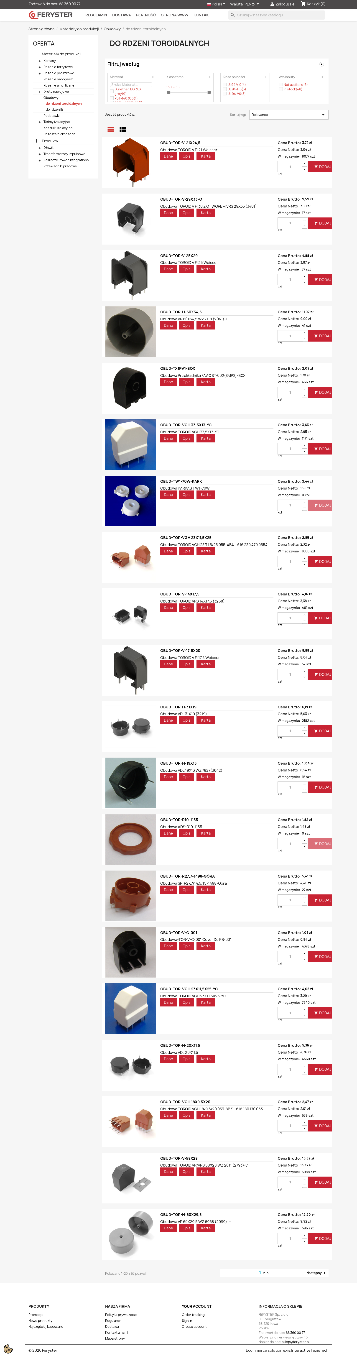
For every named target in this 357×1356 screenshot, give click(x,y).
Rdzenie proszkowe (58, 73)
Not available (296, 84)
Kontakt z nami (116, 1332)
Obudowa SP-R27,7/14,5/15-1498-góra (193, 883)
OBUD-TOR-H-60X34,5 (181, 311)
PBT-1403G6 (126, 98)
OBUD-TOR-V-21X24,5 (180, 142)
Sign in (187, 1320)
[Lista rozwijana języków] (217, 4)
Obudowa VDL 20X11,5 (179, 1052)
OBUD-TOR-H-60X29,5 (181, 1214)
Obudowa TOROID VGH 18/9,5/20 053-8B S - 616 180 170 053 (211, 1108)
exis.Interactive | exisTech (306, 1350)
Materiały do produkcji (61, 54)
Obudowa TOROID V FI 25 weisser (189, 262)
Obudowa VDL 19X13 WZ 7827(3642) (191, 770)
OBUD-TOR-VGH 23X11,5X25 (186, 537)
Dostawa (121, 15)
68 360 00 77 (69, 3)
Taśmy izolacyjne (56, 122)
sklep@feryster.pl (295, 1342)
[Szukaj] (276, 15)
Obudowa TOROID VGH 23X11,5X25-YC (193, 995)
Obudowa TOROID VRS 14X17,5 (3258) (192, 601)
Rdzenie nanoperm (58, 79)
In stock (293, 89)
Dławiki (48, 148)
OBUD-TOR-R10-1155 (179, 819)
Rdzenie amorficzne (58, 85)
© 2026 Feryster (42, 1350)
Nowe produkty (40, 1320)
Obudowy (51, 97)
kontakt (202, 15)
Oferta (43, 43)
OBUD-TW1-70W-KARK (181, 481)
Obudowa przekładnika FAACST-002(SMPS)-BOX (202, 375)
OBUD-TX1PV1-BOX (177, 368)
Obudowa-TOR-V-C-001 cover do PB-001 (196, 939)
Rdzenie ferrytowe (58, 67)
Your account (197, 1306)
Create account (194, 1326)
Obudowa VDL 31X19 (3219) (183, 713)
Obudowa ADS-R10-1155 (181, 826)
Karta (206, 156)
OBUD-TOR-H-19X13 (178, 763)
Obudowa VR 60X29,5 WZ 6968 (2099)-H (195, 1221)
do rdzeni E (54, 109)
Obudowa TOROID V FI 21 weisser (188, 149)
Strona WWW (174, 15)
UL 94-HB (236, 89)
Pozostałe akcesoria (59, 134)
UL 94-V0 (236, 94)
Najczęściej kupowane (45, 1326)
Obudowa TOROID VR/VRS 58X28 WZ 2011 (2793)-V (204, 1165)
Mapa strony (115, 1338)
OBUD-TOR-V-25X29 (179, 255)
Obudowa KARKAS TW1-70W (185, 488)
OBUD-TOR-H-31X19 (178, 707)
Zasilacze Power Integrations (66, 160)
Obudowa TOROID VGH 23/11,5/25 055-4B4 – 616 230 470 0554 (214, 544)
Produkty (50, 141)
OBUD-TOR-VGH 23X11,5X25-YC (189, 988)
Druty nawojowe (56, 91)
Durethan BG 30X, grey (128, 91)
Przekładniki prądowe (60, 166)
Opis (187, 156)
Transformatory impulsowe (64, 154)
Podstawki (51, 115)
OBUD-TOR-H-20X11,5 (180, 1045)
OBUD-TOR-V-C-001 (178, 932)
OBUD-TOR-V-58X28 (179, 1158)
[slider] (168, 92)
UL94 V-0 (236, 84)
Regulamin (96, 15)
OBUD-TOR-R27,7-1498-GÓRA (187, 876)
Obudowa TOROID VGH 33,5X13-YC (189, 431)
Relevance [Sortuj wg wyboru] (289, 114)
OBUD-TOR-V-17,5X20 (180, 650)
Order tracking (193, 1315)
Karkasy (49, 61)
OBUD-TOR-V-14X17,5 (179, 594)
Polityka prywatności (121, 1315)
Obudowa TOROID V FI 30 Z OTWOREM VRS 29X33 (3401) (208, 206)
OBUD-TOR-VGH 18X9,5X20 (185, 1101)
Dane (168, 156)
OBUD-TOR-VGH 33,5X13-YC (186, 424)
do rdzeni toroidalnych (64, 103)
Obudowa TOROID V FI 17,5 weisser (190, 657)
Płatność (146, 15)
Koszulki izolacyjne (58, 128)
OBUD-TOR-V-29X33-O (181, 199)
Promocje (35, 1315)
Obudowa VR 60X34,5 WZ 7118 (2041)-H (194, 319)
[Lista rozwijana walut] (252, 4)
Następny (316, 1273)
